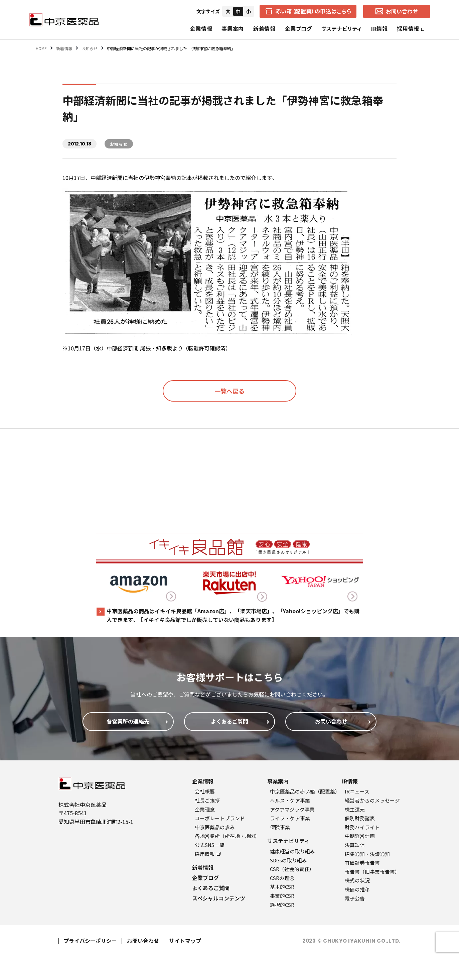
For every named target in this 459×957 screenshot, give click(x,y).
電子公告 (355, 898)
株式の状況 (357, 880)
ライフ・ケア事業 (290, 818)
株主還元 (355, 809)
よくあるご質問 (211, 888)
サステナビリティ (341, 28)
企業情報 (201, 28)
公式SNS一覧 (209, 844)
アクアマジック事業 (292, 809)
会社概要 (205, 791)
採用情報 (411, 28)
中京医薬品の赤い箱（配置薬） (305, 791)
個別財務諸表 (360, 818)
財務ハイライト (362, 827)
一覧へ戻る (229, 391)
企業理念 (205, 809)
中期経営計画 (360, 835)
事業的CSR (282, 895)
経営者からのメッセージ (372, 800)
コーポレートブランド (220, 818)
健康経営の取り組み (292, 851)
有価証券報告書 (362, 862)
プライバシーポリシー (90, 941)
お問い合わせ (143, 941)
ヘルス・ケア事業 (290, 800)
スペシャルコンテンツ (218, 898)
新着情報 (264, 28)
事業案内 (232, 28)
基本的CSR (282, 886)
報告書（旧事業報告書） (372, 871)
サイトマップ (185, 941)
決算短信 (355, 844)
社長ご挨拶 (207, 800)
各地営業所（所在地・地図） (227, 835)
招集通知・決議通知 (367, 853)
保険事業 (280, 827)
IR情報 (379, 28)
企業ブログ (298, 28)
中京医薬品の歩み (215, 827)
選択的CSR (282, 904)
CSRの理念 (282, 877)
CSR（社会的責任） (292, 868)
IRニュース (357, 791)
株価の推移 (357, 889)
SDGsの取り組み (288, 860)
